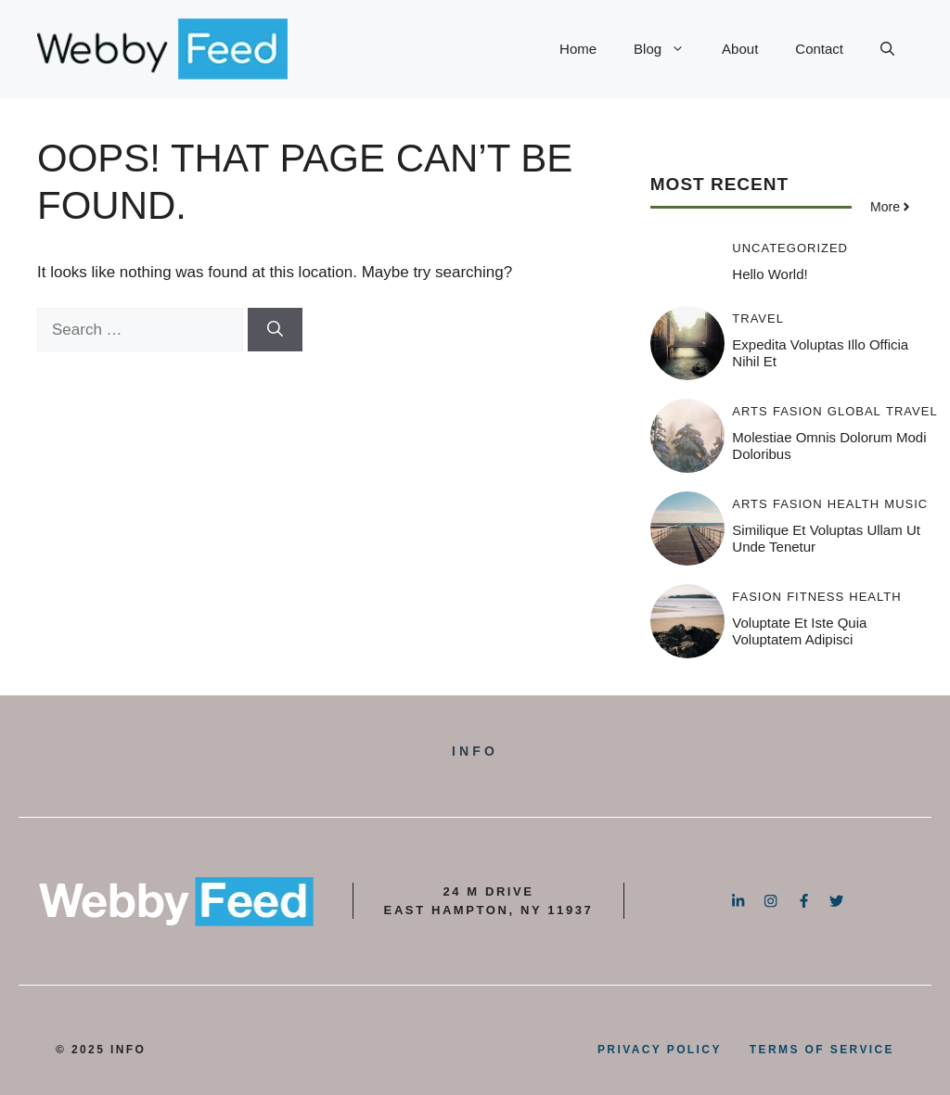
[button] (887, 49)
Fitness (815, 597)
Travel (758, 318)
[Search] (275, 330)
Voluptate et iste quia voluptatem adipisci (799, 631)
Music (906, 504)
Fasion (798, 411)
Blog (668, 49)
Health (853, 504)
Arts (749, 411)
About (740, 49)
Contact (819, 49)
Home (578, 49)
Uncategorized (790, 248)
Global (854, 411)
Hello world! (769, 274)
